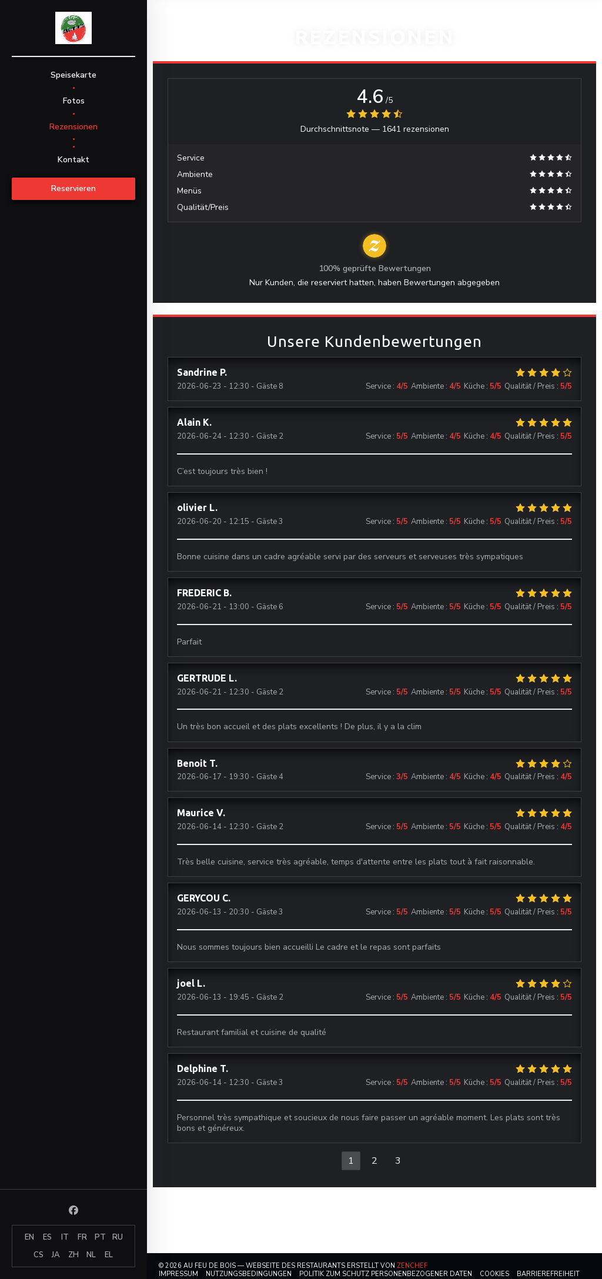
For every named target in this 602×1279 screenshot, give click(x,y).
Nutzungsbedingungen (249, 1274)
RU (117, 1237)
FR (82, 1237)
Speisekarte (73, 75)
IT (65, 1237)
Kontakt (73, 159)
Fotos (74, 100)
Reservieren (73, 188)
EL (109, 1255)
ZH (73, 1255)
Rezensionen (73, 126)
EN (29, 1237)
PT (100, 1237)
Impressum (178, 1274)
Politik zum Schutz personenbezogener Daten (385, 1274)
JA (56, 1255)
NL (91, 1255)
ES (47, 1237)
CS (39, 1255)
